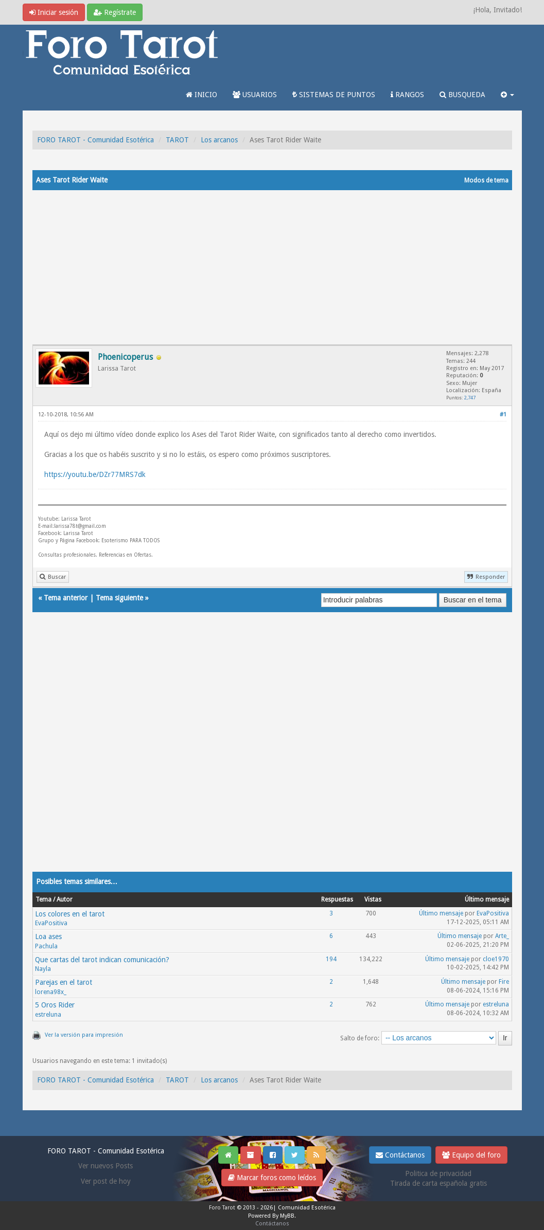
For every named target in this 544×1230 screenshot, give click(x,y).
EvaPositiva (51, 923)
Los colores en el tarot (69, 914)
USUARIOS (255, 94)
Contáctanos (400, 1155)
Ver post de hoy (106, 1181)
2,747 (470, 397)
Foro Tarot (222, 1207)
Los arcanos (219, 140)
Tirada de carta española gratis (438, 1183)
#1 (503, 414)
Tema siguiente (119, 598)
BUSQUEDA (462, 94)
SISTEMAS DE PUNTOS (333, 94)
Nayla (43, 968)
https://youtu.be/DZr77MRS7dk (95, 474)
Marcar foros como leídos (272, 1177)
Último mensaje (441, 913)
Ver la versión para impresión (84, 1035)
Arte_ (502, 936)
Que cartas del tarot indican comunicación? (102, 960)
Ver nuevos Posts (105, 1166)
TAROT (177, 140)
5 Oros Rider (55, 1005)
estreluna (48, 1014)
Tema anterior (65, 598)
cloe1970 (496, 959)
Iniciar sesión (53, 12)
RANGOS (407, 94)
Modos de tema (486, 180)
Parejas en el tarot (63, 982)
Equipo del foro (471, 1155)
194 (331, 959)
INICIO (201, 94)
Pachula (46, 946)
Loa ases (48, 936)
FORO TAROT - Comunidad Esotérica (95, 140)
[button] (507, 94)
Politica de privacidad (438, 1173)
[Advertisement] (272, 267)
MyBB (287, 1216)
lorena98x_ (50, 992)
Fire (504, 981)
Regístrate (115, 12)
